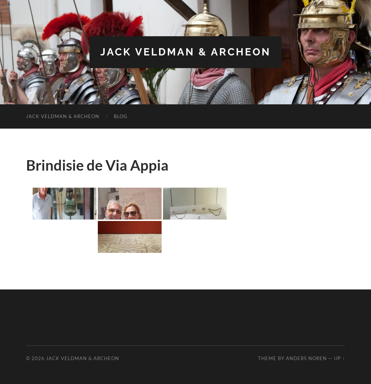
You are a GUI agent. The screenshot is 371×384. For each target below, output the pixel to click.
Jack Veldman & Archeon (185, 52)
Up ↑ (339, 358)
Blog (121, 116)
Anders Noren (306, 358)
